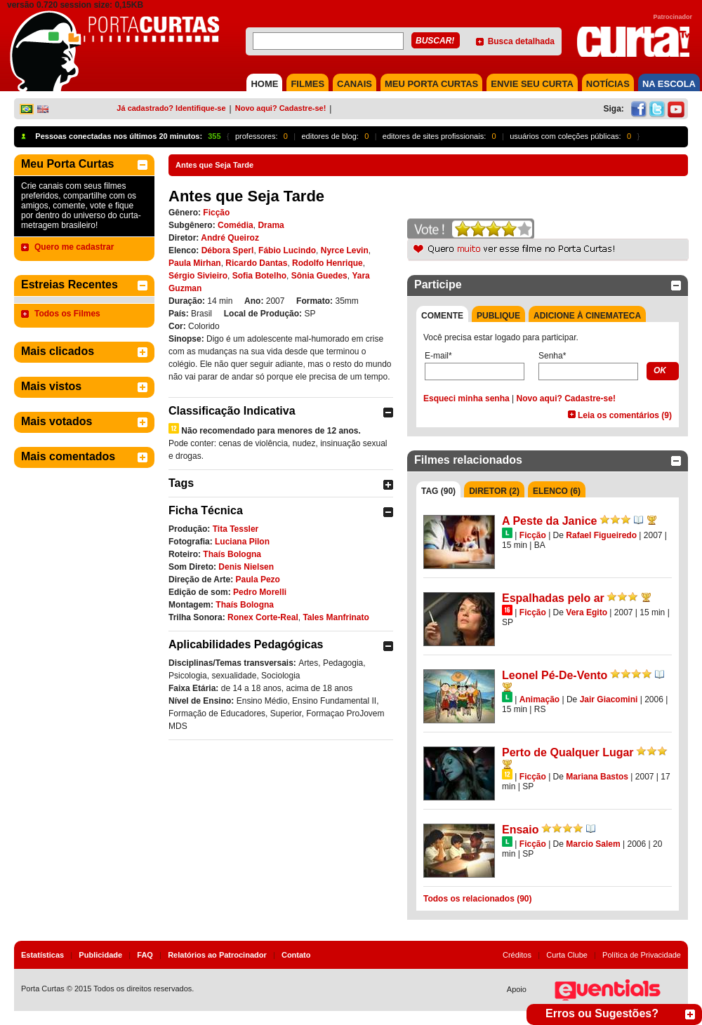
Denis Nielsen (246, 567)
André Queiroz (230, 238)
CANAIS (354, 84)
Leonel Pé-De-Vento (554, 675)
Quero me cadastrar (74, 247)
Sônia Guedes (319, 276)
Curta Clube (567, 955)
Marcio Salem (593, 844)
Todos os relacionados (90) (477, 899)
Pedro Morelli (259, 592)
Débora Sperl (227, 250)
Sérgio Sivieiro (197, 276)
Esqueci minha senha (466, 398)
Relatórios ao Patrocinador (217, 955)
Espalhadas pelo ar (553, 598)
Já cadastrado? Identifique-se (171, 108)
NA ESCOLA (669, 84)
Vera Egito (586, 612)
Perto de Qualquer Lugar (568, 752)
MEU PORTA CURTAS (431, 84)
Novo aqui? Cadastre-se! (280, 108)
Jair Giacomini (609, 699)
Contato (296, 955)
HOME (264, 84)
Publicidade (100, 955)
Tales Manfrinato (336, 617)
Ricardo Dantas (256, 263)
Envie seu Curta (532, 84)
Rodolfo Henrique (327, 263)
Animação (539, 699)
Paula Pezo (258, 579)
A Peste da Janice (549, 521)
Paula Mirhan (194, 263)
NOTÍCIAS (608, 84)
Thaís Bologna (232, 554)
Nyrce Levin (345, 250)
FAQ (145, 955)
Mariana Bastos (597, 777)
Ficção (216, 212)
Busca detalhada (521, 41)
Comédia (235, 225)
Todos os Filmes (67, 314)
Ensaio (520, 830)
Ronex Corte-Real (262, 617)
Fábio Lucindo (287, 250)
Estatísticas (42, 955)
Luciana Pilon (242, 542)
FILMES (307, 84)
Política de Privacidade (641, 955)
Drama (271, 225)
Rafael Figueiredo (601, 535)
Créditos (517, 955)
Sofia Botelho (259, 276)
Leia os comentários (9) (625, 415)
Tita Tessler (236, 529)
